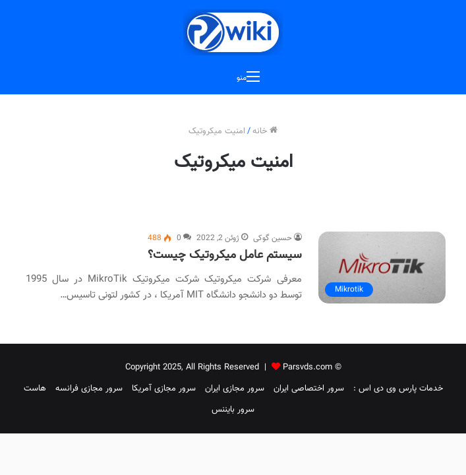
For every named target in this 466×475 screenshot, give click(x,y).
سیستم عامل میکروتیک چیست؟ (225, 255)
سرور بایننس (233, 409)
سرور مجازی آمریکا (164, 388)
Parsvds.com (307, 367)
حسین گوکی (272, 238)
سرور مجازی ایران (234, 388)
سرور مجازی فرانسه (89, 388)
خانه (264, 131)
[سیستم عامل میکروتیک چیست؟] (382, 267)
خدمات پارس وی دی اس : (398, 388)
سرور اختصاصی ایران (309, 388)
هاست (35, 388)
